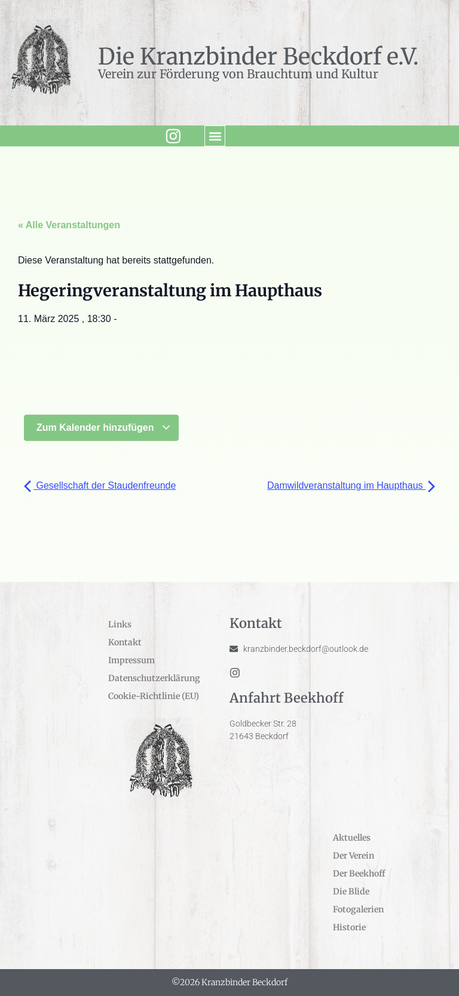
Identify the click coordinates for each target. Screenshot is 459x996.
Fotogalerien (358, 909)
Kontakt (125, 642)
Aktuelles (352, 837)
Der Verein (353, 855)
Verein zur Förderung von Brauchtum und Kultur (238, 73)
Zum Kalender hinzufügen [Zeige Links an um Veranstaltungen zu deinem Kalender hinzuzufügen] (103, 427)
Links (119, 624)
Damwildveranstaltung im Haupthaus (351, 485)
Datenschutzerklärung (154, 678)
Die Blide (351, 891)
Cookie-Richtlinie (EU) (153, 696)
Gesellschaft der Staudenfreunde (100, 485)
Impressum (131, 660)
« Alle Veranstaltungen (69, 225)
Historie (349, 927)
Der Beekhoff (359, 873)
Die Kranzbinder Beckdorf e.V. (258, 56)
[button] (211, 135)
